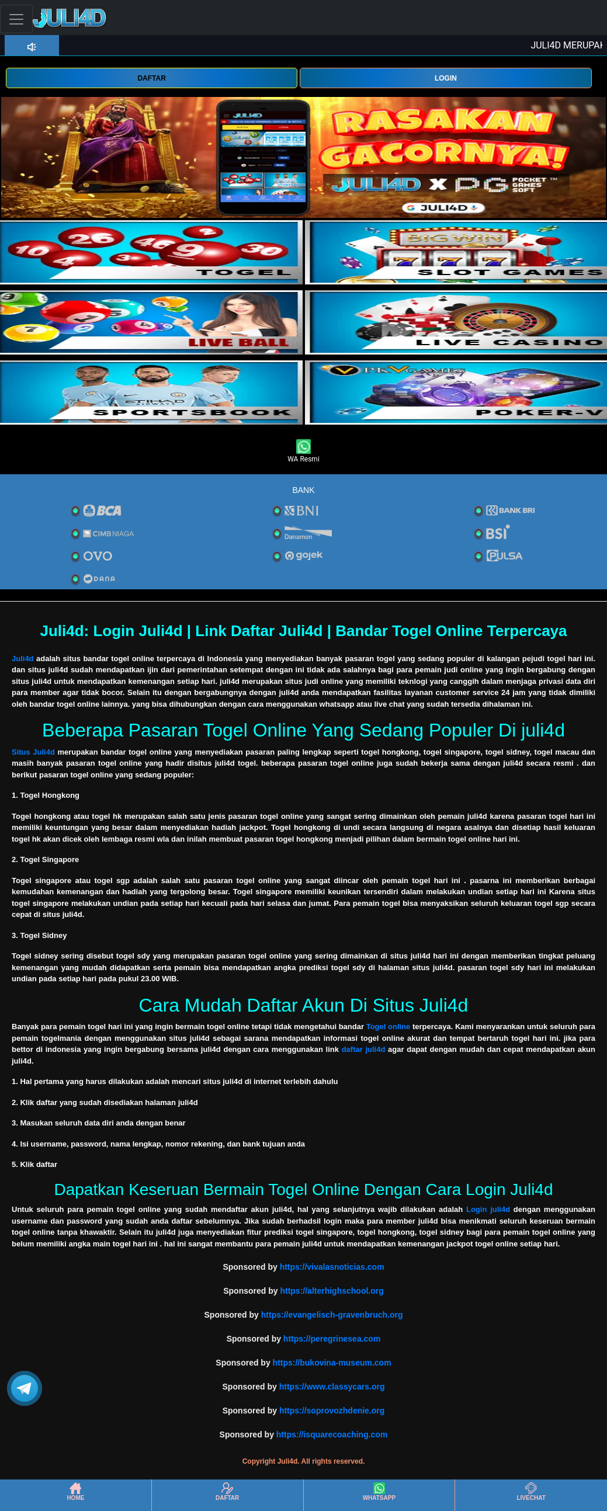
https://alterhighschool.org (331, 1290)
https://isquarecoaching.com (332, 1434)
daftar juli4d (364, 1049)
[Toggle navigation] (16, 19)
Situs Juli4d (33, 752)
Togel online (388, 1026)
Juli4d (23, 658)
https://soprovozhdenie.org (331, 1410)
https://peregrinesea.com (332, 1338)
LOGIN (446, 78)
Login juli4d (488, 1209)
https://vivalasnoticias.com (332, 1267)
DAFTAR (151, 78)
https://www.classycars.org (332, 1386)
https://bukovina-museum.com (332, 1362)
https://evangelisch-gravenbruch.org (332, 1314)
